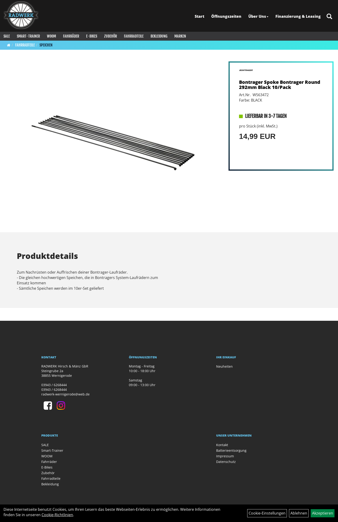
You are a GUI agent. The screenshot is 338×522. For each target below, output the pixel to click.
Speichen (46, 45)
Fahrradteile (134, 36)
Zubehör (110, 36)
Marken (180, 36)
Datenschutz (226, 461)
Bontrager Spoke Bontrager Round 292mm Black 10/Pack (279, 84)
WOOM (51, 36)
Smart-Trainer (28, 36)
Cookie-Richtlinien (57, 514)
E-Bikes (91, 36)
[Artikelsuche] (329, 17)
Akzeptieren (322, 513)
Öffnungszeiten (226, 16)
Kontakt (222, 445)
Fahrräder (71, 36)
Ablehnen (298, 513)
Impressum (225, 456)
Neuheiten (224, 366)
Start (199, 16)
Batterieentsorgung (231, 450)
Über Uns (258, 16)
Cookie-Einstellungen (267, 513)
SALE (7, 36)
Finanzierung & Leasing (298, 16)
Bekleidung (159, 36)
